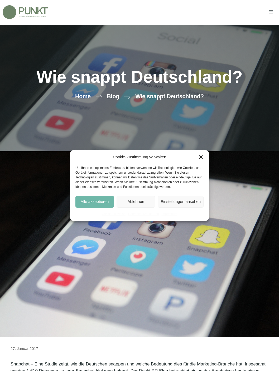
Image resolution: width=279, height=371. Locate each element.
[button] (201, 157)
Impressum (169, 214)
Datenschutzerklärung (143, 214)
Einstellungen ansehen (181, 201)
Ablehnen (135, 201)
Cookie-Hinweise (114, 214)
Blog (113, 96)
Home (83, 96)
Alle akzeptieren (95, 201)
